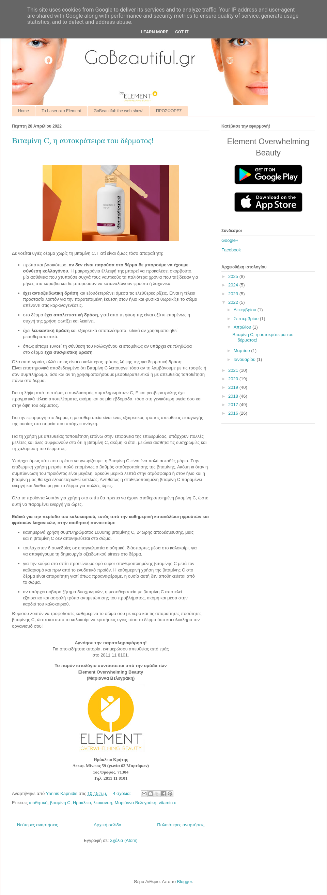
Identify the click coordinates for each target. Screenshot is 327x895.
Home (23, 111)
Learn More (154, 31)
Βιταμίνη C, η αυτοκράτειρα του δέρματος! (83, 140)
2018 (233, 396)
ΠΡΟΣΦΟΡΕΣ (169, 111)
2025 (233, 276)
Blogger (184, 881)
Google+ (229, 240)
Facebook (231, 249)
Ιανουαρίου (245, 359)
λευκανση (102, 802)
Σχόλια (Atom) (124, 840)
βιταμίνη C (60, 802)
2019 (233, 387)
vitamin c (167, 802)
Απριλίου (243, 327)
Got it (182, 31)
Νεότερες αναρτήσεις (37, 824)
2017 (233, 404)
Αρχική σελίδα (107, 824)
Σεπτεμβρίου (247, 318)
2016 (233, 413)
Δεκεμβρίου (246, 309)
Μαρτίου (242, 350)
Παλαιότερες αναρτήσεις (180, 824)
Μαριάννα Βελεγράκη (135, 802)
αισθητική (38, 802)
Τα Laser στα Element (61, 111)
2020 (233, 378)
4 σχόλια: (122, 793)
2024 (233, 284)
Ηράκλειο (82, 802)
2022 (233, 302)
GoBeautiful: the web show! (118, 111)
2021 (233, 370)
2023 (233, 293)
